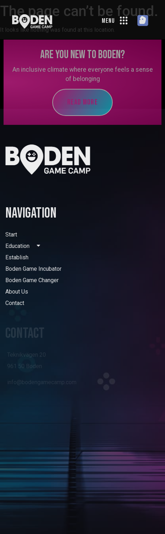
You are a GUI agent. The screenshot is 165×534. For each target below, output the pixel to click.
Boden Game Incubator (33, 268)
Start (11, 234)
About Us (16, 291)
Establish (16, 257)
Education (22, 246)
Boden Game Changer (32, 280)
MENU (108, 21)
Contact (14, 303)
